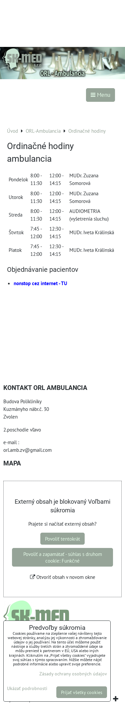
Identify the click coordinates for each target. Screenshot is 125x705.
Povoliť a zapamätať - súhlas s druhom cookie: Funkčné (62, 557)
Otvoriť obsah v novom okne (62, 577)
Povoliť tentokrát (62, 538)
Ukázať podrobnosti (27, 688)
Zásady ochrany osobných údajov (73, 673)
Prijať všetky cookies (81, 692)
